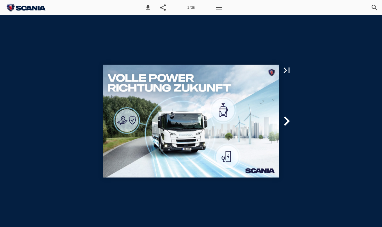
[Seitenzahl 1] (191, 7)
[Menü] (219, 7)
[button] (147, 7)
